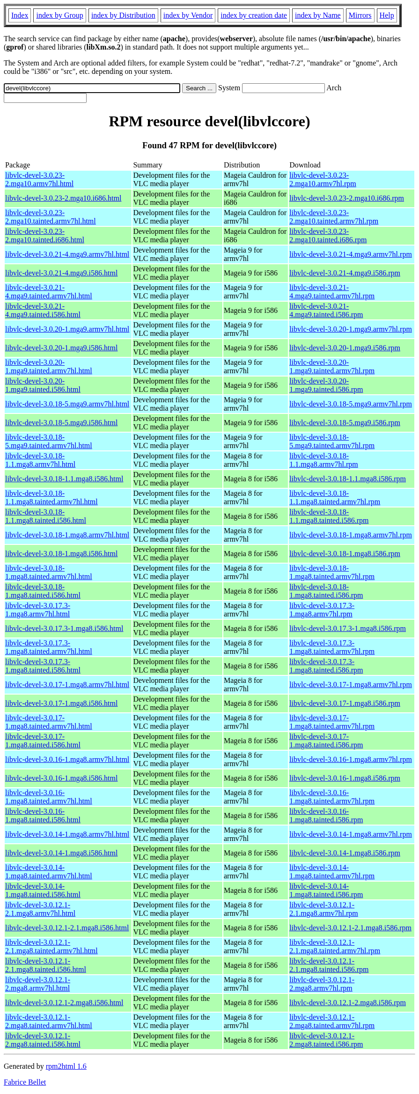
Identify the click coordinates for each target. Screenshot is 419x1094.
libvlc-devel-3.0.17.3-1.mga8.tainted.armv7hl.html (48, 647)
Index (19, 15)
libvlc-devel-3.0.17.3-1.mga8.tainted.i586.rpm (326, 666)
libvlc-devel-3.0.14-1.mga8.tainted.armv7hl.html (48, 871)
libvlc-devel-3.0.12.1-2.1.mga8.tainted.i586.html (45, 965)
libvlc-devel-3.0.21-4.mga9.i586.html (61, 273)
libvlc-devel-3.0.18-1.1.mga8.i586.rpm (347, 479)
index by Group (59, 15)
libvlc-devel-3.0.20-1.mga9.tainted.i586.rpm (326, 385)
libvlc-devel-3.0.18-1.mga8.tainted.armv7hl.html (48, 572)
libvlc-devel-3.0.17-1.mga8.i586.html (61, 703)
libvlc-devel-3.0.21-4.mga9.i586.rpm (344, 273)
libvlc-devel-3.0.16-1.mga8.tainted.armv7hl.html (48, 797)
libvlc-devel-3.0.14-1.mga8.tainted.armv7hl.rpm (332, 871)
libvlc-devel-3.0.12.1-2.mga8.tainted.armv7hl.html (48, 1021)
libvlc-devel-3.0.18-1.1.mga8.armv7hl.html (40, 460)
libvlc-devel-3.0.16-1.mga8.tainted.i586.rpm (326, 815)
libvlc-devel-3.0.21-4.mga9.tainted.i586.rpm (326, 310)
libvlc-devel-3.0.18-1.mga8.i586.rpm (344, 554)
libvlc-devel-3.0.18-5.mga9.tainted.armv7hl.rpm (332, 441)
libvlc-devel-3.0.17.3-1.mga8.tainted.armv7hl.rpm (332, 647)
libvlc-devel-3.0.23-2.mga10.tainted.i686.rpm (328, 235)
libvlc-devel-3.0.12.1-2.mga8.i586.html (64, 1003)
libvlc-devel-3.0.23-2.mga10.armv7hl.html (39, 179)
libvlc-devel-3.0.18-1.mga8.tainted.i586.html (43, 591)
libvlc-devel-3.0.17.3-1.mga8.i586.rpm (347, 628)
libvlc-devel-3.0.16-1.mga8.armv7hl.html (67, 759)
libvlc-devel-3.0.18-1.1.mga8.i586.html (64, 479)
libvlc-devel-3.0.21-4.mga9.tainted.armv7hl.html (48, 291)
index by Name (318, 15)
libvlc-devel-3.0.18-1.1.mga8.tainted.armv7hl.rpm (334, 497)
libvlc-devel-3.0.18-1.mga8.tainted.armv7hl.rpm (332, 572)
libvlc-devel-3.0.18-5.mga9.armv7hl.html (67, 404)
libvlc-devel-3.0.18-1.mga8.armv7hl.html (67, 535)
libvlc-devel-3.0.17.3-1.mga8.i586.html (64, 628)
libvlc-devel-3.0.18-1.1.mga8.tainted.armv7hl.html (51, 497)
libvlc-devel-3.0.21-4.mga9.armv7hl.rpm (350, 254)
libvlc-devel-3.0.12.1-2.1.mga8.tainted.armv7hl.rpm (334, 946)
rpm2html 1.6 (66, 1066)
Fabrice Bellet (25, 1082)
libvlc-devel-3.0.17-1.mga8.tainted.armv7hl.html (48, 722)
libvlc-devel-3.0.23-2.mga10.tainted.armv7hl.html (50, 217)
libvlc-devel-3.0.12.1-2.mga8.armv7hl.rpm (321, 984)
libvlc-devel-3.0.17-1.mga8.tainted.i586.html (43, 740)
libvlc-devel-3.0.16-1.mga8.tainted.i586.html (43, 815)
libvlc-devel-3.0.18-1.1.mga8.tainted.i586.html (45, 516)
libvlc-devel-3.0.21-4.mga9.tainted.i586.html (43, 310)
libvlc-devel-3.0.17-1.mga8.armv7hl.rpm (350, 684)
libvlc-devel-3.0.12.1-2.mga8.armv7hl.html (37, 984)
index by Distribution (123, 15)
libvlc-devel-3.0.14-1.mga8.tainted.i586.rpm (326, 890)
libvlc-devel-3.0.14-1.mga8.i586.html (61, 853)
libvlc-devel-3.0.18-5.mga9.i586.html (61, 423)
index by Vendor (188, 15)
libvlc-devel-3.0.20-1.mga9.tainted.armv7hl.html (48, 366)
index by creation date (254, 15)
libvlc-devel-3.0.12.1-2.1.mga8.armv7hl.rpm (323, 909)
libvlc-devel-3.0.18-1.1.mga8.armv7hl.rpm (323, 460)
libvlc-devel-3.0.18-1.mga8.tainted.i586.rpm (326, 591)
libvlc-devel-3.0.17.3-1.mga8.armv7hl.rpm (321, 609)
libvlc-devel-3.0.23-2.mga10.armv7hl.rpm (322, 179)
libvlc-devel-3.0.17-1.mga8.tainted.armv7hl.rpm (332, 722)
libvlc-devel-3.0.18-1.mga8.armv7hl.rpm (350, 535)
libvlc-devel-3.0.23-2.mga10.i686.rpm (346, 198)
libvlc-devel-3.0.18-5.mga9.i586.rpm (344, 423)
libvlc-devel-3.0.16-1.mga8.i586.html (61, 778)
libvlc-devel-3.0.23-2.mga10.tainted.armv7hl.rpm (333, 217)
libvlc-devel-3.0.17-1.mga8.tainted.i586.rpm (326, 740)
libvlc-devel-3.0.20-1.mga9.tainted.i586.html (43, 385)
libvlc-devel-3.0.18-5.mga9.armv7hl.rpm (350, 404)
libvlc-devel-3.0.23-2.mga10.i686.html (63, 198)
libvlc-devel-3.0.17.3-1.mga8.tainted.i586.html (43, 666)
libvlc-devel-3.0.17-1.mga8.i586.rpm (344, 703)
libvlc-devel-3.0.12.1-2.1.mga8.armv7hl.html (40, 909)
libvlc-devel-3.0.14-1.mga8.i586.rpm (344, 853)
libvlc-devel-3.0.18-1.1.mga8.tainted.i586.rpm (328, 516)
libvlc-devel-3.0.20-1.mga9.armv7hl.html (67, 329)
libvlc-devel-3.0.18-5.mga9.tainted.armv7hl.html (48, 441)
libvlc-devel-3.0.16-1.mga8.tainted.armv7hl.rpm (332, 797)
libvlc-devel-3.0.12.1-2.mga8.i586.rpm (347, 1003)
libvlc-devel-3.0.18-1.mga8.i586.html (61, 554)
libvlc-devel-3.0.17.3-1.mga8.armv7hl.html (37, 609)
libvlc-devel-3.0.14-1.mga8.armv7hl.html (67, 834)
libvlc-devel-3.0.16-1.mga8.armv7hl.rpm (350, 759)
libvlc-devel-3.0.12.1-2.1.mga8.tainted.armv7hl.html (51, 946)
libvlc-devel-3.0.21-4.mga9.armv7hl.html (67, 254)
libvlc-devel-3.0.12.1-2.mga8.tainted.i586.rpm (326, 1040)
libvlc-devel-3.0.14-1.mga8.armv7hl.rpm (350, 834)
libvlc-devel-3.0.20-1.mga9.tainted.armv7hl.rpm (332, 366)
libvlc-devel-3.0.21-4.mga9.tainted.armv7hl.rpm (332, 291)
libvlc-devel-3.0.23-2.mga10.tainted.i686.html (44, 235)
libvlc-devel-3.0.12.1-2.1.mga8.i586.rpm (350, 928)
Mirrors (360, 15)
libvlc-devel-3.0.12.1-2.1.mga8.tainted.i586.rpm (328, 965)
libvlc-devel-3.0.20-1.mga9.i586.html (61, 348)
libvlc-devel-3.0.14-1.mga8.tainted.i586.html (43, 890)
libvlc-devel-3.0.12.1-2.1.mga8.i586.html (67, 928)
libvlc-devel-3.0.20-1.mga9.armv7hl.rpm (350, 329)
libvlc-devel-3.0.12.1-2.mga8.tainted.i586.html (43, 1040)
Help (387, 15)
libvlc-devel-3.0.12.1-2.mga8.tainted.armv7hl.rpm (332, 1021)
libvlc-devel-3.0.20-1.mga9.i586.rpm (344, 348)
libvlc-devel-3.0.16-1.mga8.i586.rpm (344, 778)
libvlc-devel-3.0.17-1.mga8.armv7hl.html (67, 684)
